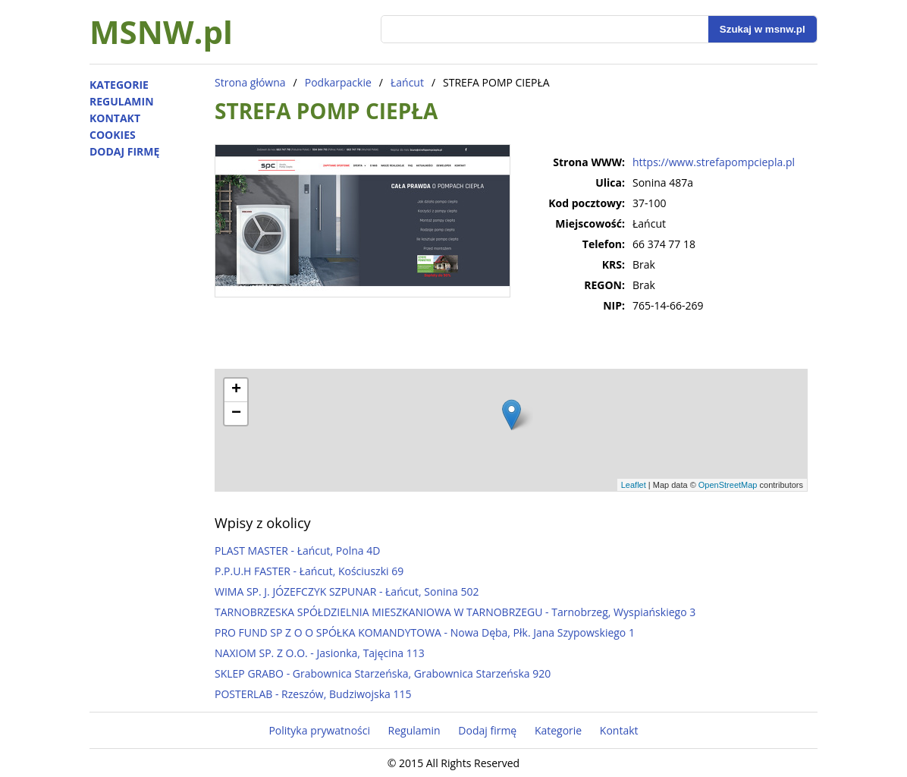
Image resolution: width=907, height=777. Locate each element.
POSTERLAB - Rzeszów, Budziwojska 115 (313, 694)
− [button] (236, 413)
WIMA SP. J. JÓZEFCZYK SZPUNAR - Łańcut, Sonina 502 (347, 591)
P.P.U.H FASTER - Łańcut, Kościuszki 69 (309, 571)
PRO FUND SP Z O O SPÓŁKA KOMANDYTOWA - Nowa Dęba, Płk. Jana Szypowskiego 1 (425, 632)
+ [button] (236, 390)
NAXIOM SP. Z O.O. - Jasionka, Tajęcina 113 (320, 653)
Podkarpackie (338, 82)
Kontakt (114, 118)
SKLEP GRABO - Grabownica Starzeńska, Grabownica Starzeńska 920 (383, 673)
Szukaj (762, 29)
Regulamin (121, 101)
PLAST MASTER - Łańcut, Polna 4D (297, 550)
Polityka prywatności (319, 730)
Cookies (112, 134)
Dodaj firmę (124, 151)
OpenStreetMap (728, 484)
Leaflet (633, 484)
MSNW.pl (161, 31)
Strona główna (250, 82)
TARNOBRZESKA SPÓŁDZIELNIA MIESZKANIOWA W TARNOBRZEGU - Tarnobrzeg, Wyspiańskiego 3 (455, 612)
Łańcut (407, 82)
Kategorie (119, 84)
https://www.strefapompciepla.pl (713, 162)
